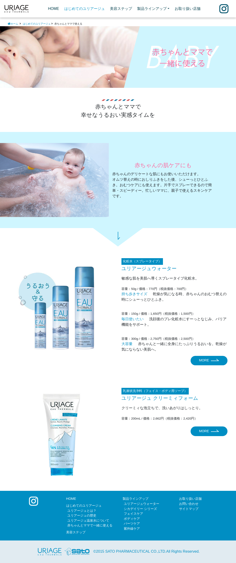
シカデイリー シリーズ (140, 509)
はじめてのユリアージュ (84, 9)
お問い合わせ (188, 504)
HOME (55, 8)
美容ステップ (121, 9)
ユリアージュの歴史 (81, 515)
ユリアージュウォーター (141, 504)
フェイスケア (133, 513)
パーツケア (132, 523)
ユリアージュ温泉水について (88, 520)
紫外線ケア (132, 528)
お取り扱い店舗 (188, 9)
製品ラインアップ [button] (152, 9)
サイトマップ (188, 509)
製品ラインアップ (135, 498)
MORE (209, 360)
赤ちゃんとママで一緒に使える (89, 525)
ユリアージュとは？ (81, 510)
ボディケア (132, 518)
